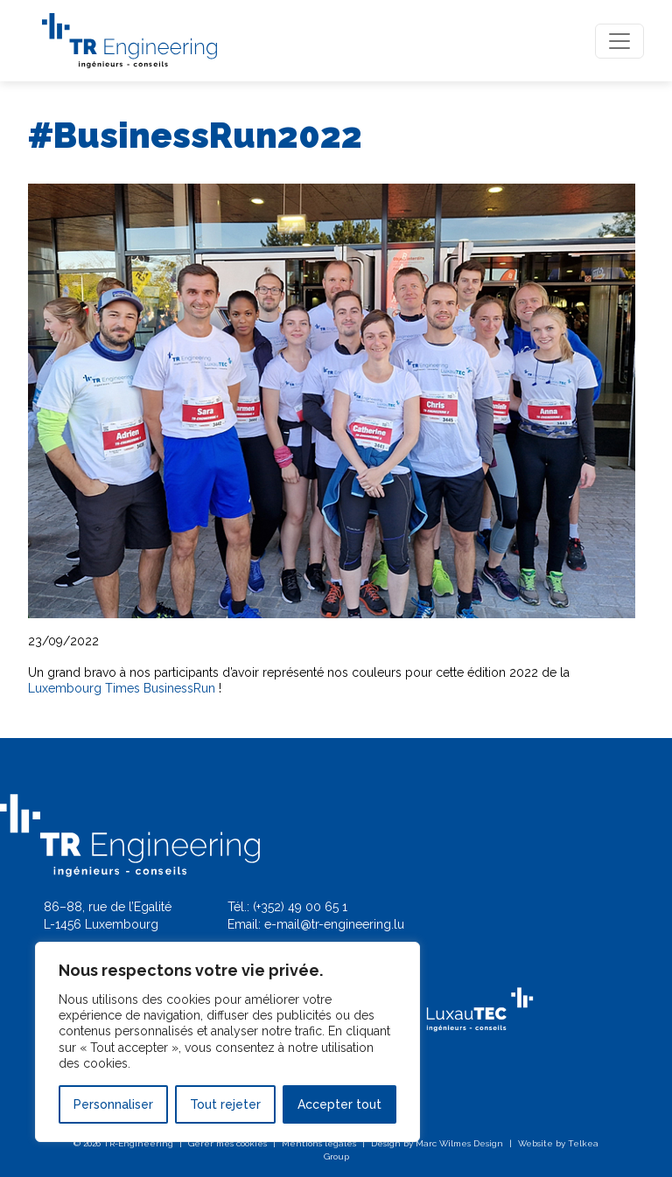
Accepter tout (340, 1104)
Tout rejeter (225, 1104)
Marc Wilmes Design (459, 1143)
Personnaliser (113, 1104)
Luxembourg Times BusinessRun (121, 688)
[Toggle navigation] (619, 41)
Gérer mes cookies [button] (227, 1143)
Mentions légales (319, 1143)
